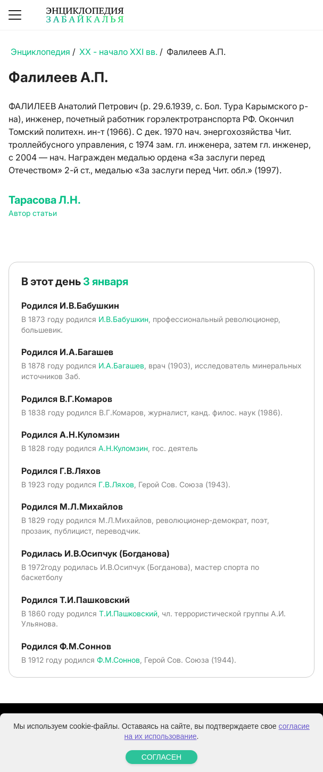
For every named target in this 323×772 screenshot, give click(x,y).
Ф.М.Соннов (118, 659)
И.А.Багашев (121, 365)
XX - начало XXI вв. (118, 51)
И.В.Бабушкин (123, 319)
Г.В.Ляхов (116, 484)
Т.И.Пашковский (128, 613)
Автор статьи (33, 213)
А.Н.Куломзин (123, 448)
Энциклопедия (40, 51)
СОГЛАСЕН (161, 757)
